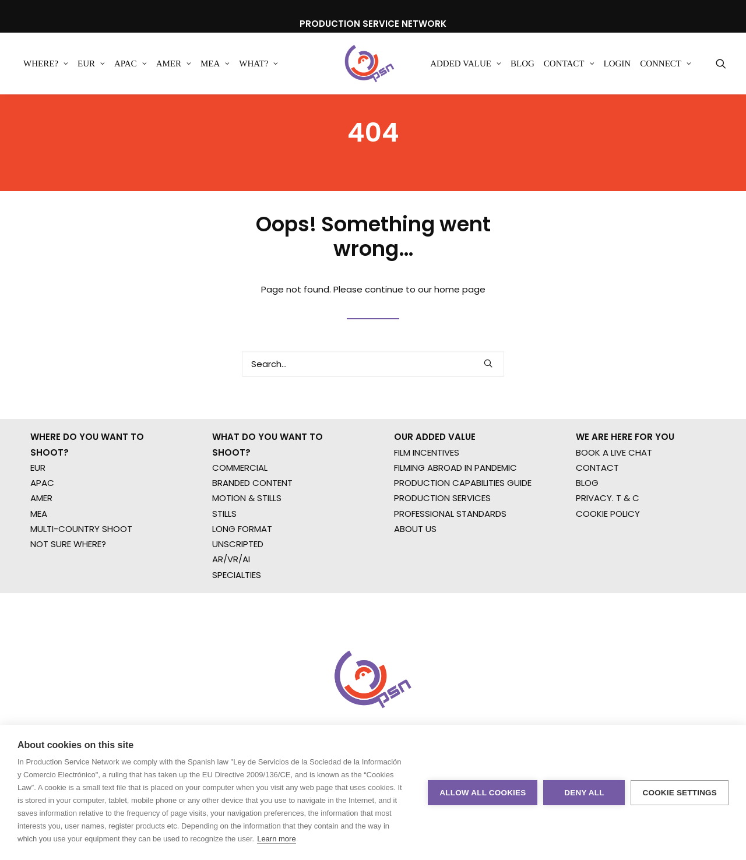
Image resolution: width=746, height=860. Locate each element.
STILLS (224, 565)
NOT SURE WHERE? (68, 596)
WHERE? (45, 63)
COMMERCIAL (240, 519)
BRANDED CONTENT (252, 534)
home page (459, 325)
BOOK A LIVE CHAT (614, 504)
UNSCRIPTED (237, 596)
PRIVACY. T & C (607, 550)
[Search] (373, 399)
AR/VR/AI (231, 611)
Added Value (465, 63)
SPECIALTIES (236, 627)
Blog (522, 63)
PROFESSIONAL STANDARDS (450, 565)
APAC (130, 63)
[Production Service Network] (369, 63)
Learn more (276, 838)
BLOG (587, 534)
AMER (173, 63)
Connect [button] (665, 63)
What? (258, 63)
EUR (91, 63)
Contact (569, 63)
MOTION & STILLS (246, 550)
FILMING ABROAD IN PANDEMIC (455, 519)
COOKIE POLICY (608, 565)
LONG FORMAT (242, 580)
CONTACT (597, 519)
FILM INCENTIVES (426, 504)
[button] (721, 63)
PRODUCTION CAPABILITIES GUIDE (463, 534)
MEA (215, 63)
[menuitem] (46, 63)
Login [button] (617, 63)
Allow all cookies (482, 792)
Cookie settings (679, 792)
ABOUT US (415, 580)
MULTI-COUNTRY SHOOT (81, 580)
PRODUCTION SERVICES (442, 550)
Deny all (584, 792)
